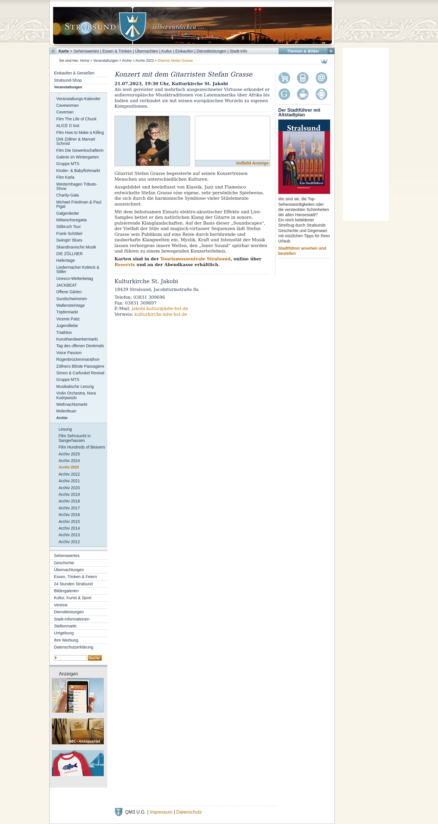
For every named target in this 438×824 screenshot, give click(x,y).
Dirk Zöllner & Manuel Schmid (75, 141)
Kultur (166, 51)
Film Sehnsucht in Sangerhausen (75, 438)
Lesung (65, 429)
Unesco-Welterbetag (74, 278)
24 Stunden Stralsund (73, 584)
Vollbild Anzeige (252, 162)
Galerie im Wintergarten (77, 157)
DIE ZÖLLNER (69, 253)
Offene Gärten (69, 291)
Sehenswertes (86, 51)
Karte (64, 51)
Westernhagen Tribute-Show (76, 186)
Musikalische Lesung (75, 386)
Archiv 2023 (145, 61)
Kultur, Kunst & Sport (72, 597)
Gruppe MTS (67, 163)
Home (84, 61)
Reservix (124, 264)
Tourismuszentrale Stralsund (195, 258)
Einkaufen (184, 51)
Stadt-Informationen (71, 619)
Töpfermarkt (67, 312)
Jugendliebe (67, 325)
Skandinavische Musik (76, 247)
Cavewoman (67, 105)
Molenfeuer (66, 411)
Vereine (60, 605)
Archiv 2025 (69, 454)
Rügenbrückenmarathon (77, 359)
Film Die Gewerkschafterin (80, 150)
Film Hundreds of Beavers (82, 447)
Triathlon (64, 332)
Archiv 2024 (69, 460)
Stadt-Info (238, 51)
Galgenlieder (67, 213)
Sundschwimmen (71, 298)
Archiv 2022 (69, 474)
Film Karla (65, 177)
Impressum (161, 812)
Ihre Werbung (66, 640)
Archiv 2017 (69, 508)
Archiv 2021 (69, 481)
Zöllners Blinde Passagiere (80, 366)
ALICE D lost (67, 125)
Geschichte (64, 562)
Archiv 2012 (69, 541)
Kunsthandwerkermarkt (77, 339)
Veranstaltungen (105, 61)
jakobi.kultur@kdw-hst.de (160, 308)
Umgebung (64, 633)
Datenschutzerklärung (73, 647)
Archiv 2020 (69, 487)
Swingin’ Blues (69, 240)
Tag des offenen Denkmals (80, 345)
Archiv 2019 (69, 494)
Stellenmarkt (65, 626)
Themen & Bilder (303, 51)
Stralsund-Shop (68, 80)
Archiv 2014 (69, 528)
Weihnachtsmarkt (71, 404)
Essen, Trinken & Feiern (75, 576)
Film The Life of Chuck (76, 119)
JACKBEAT (66, 285)
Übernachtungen (69, 569)
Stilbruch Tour (68, 226)
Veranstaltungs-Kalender (78, 98)
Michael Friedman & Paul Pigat (78, 204)
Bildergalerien (66, 590)
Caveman (65, 112)
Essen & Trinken (117, 51)
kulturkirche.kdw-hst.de (161, 314)
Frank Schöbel (69, 233)
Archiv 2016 (69, 514)
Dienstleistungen (212, 51)
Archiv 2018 (69, 501)
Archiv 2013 (69, 534)
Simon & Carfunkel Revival (80, 373)
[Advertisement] (366, 134)
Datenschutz (189, 812)
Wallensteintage (70, 305)
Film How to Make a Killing (80, 132)
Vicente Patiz (68, 319)
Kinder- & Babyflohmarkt (78, 170)
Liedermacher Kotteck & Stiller (77, 269)
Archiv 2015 (69, 521)
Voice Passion (69, 352)
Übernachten (146, 51)
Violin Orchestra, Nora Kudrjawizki (76, 395)
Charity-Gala (67, 195)
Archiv (126, 61)
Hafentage (65, 260)
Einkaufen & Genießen (74, 73)
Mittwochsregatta (71, 220)
